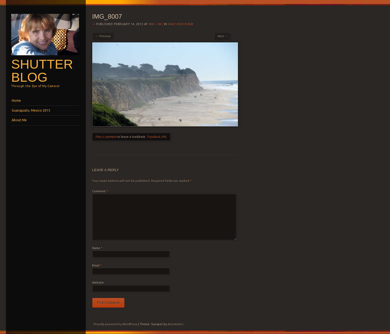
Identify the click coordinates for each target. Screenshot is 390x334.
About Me (19, 120)
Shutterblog (42, 70)
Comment (100, 191)
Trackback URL (157, 136)
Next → (222, 36)
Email (96, 265)
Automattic (175, 324)
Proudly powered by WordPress (115, 324)
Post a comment (105, 136)
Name (97, 248)
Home (16, 100)
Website (98, 282)
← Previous (103, 36)
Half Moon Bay (181, 24)
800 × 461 (156, 24)
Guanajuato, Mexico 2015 (31, 110)
